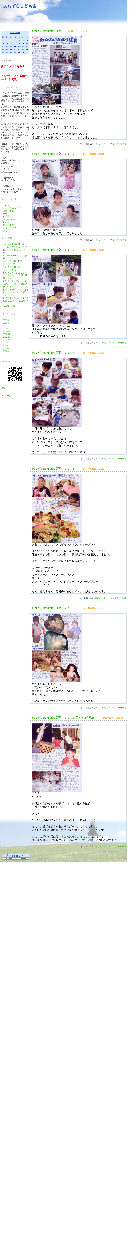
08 (19, 43)
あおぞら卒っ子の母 (12, 208)
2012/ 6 (6, 348)
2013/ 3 (6, 323)
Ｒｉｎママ (8, 225)
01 (19, 40)
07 (15, 43)
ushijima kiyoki (9, 219)
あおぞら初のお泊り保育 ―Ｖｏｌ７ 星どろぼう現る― (64, 717)
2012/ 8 (6, 342)
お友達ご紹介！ (10, 306)
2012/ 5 (6, 351)
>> (19, 33)
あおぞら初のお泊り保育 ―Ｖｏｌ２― (55, 153)
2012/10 (6, 337)
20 (11, 49)
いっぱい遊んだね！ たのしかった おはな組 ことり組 (15, 250)
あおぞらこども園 (19, 6)
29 (19, 52)
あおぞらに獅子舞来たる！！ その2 (14, 262)
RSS (4, 388)
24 (27, 49)
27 (11, 52)
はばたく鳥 (8, 211)
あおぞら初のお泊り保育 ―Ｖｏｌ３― (55, 249)
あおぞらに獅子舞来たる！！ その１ (14, 268)
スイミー (7, 205)
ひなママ (7, 230)
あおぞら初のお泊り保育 (46, 31)
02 (23, 40)
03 (27, 40)
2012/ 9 (6, 339)
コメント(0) (100, 143)
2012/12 (6, 331)
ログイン (6, 396)
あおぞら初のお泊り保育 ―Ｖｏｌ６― (55, 608)
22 (19, 49)
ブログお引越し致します (15, 244)
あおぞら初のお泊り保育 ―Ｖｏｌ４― (55, 352)
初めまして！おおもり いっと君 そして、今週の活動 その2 (15, 275)
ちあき (6, 222)
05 (7, 43)
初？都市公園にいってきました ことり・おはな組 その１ (16, 301)
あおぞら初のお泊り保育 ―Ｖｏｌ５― (55, 468)
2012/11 (6, 334)
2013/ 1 (6, 328)
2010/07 (15, 33)
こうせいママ (9, 228)
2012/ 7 (6, 345)
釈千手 (6, 216)
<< (11, 33)
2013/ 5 (6, 320)
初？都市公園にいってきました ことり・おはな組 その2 (16, 292)
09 (23, 43)
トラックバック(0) (117, 143)
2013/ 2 (6, 325)
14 (15, 46)
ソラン (6, 213)
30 (23, 52)
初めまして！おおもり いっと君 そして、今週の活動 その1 (15, 284)
